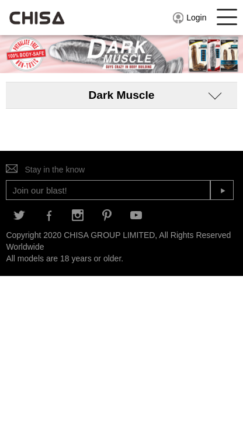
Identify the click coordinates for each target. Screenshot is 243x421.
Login (189, 17)
